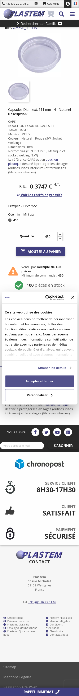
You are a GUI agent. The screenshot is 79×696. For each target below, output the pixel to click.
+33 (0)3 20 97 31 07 (16, 3)
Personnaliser (40, 395)
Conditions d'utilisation (54, 626)
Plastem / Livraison (59, 618)
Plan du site (54, 631)
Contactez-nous (57, 634)
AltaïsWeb (29, 687)
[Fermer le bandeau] (72, 297)
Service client (13, 618)
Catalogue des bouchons (20, 628)
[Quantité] (50, 236)
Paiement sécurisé (16, 621)
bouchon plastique (56, 405)
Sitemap (9, 667)
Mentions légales (58, 621)
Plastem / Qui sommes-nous (19, 633)
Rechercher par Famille (39, 23)
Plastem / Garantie (16, 624)
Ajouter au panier (41, 251)
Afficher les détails (52, 367)
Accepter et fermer (39, 381)
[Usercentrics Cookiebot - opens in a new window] (47, 297)
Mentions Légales (17, 677)
